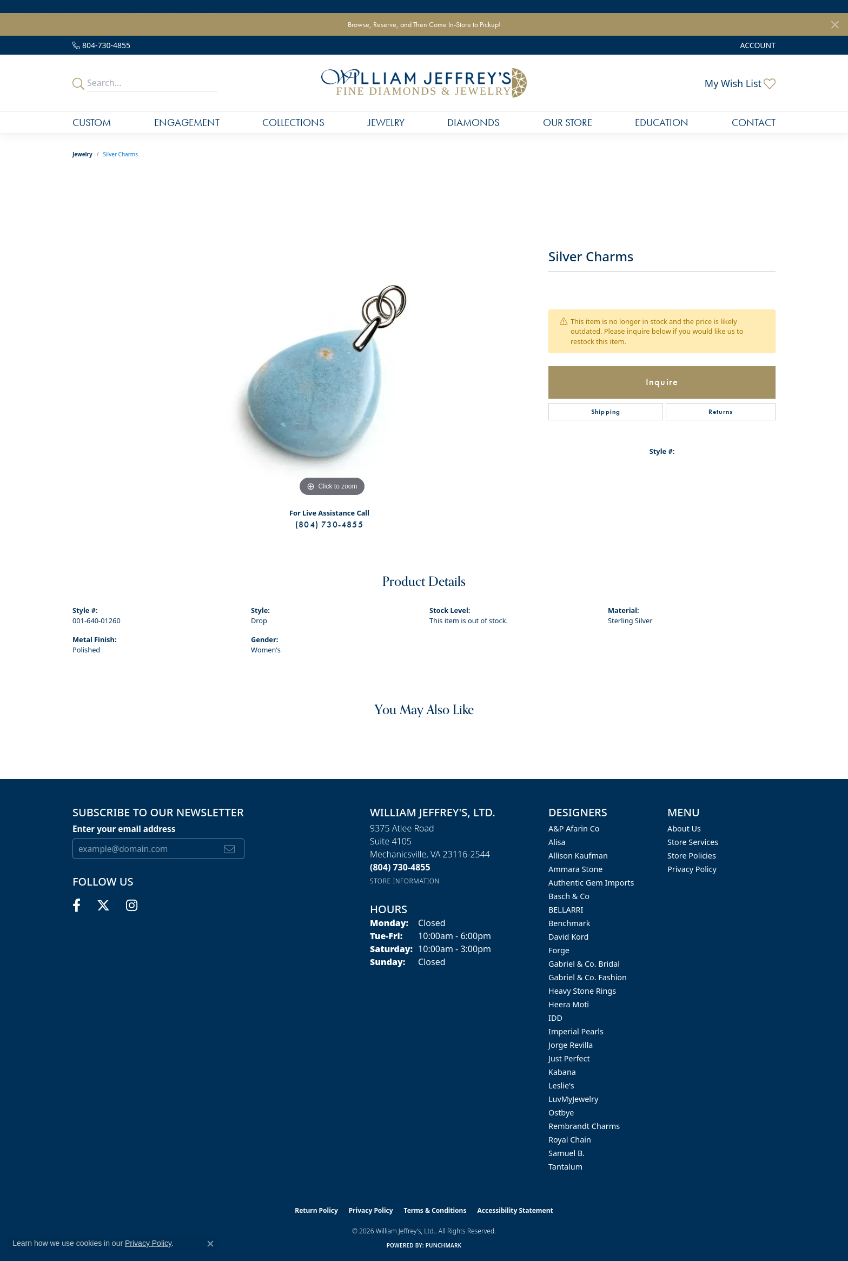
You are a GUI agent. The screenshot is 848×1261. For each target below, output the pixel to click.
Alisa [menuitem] (557, 842)
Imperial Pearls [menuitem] (576, 1031)
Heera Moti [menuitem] (568, 1004)
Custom (91, 122)
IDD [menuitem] (555, 1018)
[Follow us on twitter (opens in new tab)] (103, 905)
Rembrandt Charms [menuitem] (584, 1126)
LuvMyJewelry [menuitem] (573, 1099)
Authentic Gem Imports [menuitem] (591, 882)
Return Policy (316, 1210)
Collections (293, 122)
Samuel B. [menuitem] (566, 1153)
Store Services (692, 842)
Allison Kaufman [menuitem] (578, 855)
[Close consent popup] (210, 1243)
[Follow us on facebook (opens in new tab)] (76, 905)
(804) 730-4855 (329, 524)
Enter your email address (123, 828)
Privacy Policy (692, 869)
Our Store (567, 122)
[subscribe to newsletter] (229, 849)
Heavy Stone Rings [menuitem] (582, 991)
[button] (757, 45)
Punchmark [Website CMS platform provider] (444, 1245)
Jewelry (386, 122)
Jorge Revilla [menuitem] (570, 1045)
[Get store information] (405, 881)
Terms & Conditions (435, 1210)
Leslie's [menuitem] (561, 1085)
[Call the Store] (400, 867)
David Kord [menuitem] (568, 937)
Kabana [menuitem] (562, 1072)
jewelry (82, 154)
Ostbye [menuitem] (561, 1112)
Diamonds (473, 122)
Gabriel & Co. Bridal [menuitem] (584, 964)
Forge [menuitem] (558, 950)
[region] (332, 337)
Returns (720, 411)
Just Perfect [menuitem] (569, 1058)
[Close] (835, 24)
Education (661, 122)
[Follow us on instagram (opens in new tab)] (132, 905)
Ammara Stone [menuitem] (575, 869)
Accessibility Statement (515, 1210)
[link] (101, 45)
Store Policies (691, 855)
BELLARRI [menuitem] (565, 910)
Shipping (606, 411)
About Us (684, 828)
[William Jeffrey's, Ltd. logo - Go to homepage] (423, 83)
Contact (754, 122)
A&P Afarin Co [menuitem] (574, 828)
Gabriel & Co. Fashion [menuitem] (587, 977)
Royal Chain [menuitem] (569, 1139)
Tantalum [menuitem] (565, 1166)
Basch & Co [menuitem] (568, 896)
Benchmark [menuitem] (569, 923)
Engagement (187, 122)
